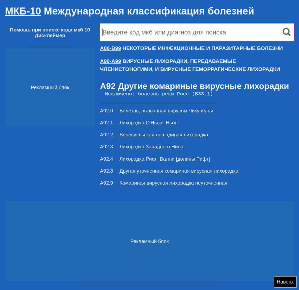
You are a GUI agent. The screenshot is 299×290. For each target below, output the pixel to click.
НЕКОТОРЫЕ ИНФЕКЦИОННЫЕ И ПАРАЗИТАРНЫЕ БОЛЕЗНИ (191, 48)
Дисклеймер (50, 35)
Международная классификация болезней (129, 10)
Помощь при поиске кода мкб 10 (50, 29)
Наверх (285, 282)
